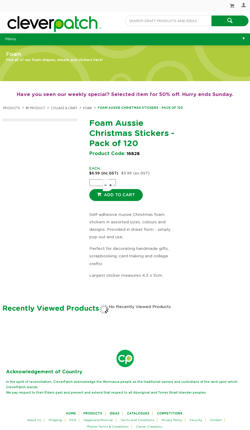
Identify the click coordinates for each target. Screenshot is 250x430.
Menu (10, 39)
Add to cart (119, 195)
